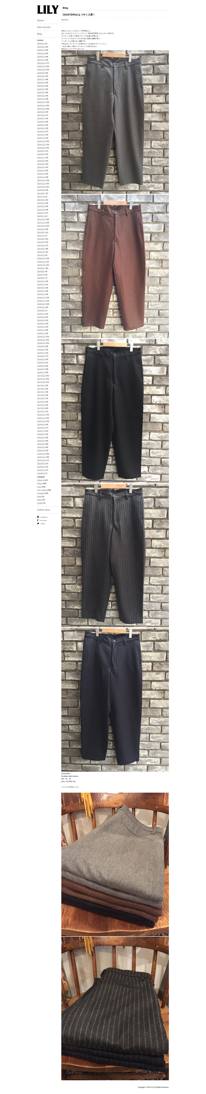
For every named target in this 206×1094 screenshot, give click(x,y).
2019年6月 (41, 317)
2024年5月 (41, 125)
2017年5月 (41, 398)
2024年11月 (41, 105)
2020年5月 (41, 281)
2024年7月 (41, 118)
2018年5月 (41, 359)
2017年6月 (41, 395)
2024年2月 (41, 135)
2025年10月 (41, 70)
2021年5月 (41, 242)
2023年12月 (41, 141)
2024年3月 (41, 131)
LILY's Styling (42, 490)
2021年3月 (41, 249)
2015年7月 (41, 470)
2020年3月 (41, 288)
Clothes (40, 480)
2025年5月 (41, 86)
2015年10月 (41, 460)
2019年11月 (41, 301)
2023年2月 (41, 174)
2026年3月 (41, 53)
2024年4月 (41, 128)
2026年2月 (41, 57)
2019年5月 (41, 320)
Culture (39, 483)
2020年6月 (41, 278)
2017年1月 (41, 411)
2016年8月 (41, 428)
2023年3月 (41, 170)
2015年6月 (41, 473)
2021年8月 (41, 232)
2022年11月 (41, 184)
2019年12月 (41, 298)
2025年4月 (41, 89)
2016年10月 (41, 421)
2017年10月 (41, 382)
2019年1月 (41, 333)
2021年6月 (41, 239)
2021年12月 (41, 219)
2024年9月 (41, 112)
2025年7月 (41, 79)
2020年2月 (41, 291)
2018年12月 (41, 337)
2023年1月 (41, 177)
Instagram (42, 517)
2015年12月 (41, 454)
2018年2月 (41, 369)
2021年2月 (41, 252)
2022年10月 (41, 187)
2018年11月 (41, 340)
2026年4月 (41, 50)
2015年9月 (41, 463)
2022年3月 (41, 210)
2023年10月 (41, 148)
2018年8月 (41, 350)
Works (39, 500)
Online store (43, 510)
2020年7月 (41, 275)
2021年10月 (41, 226)
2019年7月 (41, 314)
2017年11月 (41, 379)
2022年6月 (41, 200)
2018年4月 (41, 363)
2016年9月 (41, 424)
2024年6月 (41, 122)
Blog (39, 34)
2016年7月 (41, 431)
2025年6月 (41, 83)
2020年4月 (41, 284)
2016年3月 (41, 444)
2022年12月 (41, 180)
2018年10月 (41, 343)
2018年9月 (41, 346)
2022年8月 (41, 193)
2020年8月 (41, 271)
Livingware (41, 493)
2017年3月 (41, 405)
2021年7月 (41, 236)
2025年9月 (41, 73)
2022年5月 (41, 203)
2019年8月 (41, 310)
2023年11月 (41, 144)
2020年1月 (41, 294)
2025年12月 (41, 63)
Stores (40, 20)
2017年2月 (41, 408)
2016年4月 (41, 441)
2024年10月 (41, 109)
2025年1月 (41, 99)
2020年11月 (41, 262)
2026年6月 (41, 44)
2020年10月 (41, 265)
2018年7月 (41, 353)
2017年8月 (41, 389)
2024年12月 (41, 102)
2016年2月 (41, 447)
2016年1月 (41, 450)
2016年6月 (41, 434)
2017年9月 (41, 385)
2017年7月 (41, 392)
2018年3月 (41, 366)
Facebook (42, 520)
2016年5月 (41, 438)
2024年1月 (41, 138)
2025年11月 (41, 66)
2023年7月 (41, 158)
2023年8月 (41, 154)
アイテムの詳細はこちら (70, 787)
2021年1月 (41, 255)
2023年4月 (41, 167)
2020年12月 (41, 258)
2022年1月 (41, 216)
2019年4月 (41, 324)
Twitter (41, 524)
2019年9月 (41, 307)
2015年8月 (41, 467)
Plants (39, 496)
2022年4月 (41, 206)
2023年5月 (41, 164)
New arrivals (43, 27)
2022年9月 (41, 190)
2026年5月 (41, 47)
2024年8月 (41, 115)
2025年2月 (41, 96)
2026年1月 (41, 60)
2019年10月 (41, 304)
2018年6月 (41, 356)
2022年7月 (41, 197)
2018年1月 (41, 372)
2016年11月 (41, 418)
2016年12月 (41, 415)
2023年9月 (41, 151)
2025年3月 (41, 92)
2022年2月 (41, 213)
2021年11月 (41, 223)
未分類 (39, 503)
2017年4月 (41, 402)
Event (39, 487)
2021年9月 (41, 229)
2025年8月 (41, 76)
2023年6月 (41, 161)
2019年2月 (41, 330)
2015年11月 (41, 457)
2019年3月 (41, 327)
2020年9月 (41, 268)
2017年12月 (41, 376)
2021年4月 (41, 245)
